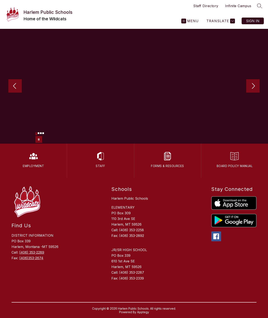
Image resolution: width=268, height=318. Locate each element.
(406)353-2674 (31, 258)
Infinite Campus (238, 6)
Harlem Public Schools (129, 198)
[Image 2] (38, 133)
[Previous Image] (15, 86)
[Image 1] (36, 133)
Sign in (252, 21)
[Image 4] (43, 133)
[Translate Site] (220, 21)
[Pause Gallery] (38, 139)
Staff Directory (205, 6)
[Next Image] (253, 86)
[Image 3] (41, 133)
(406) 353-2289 (31, 252)
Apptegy (143, 312)
